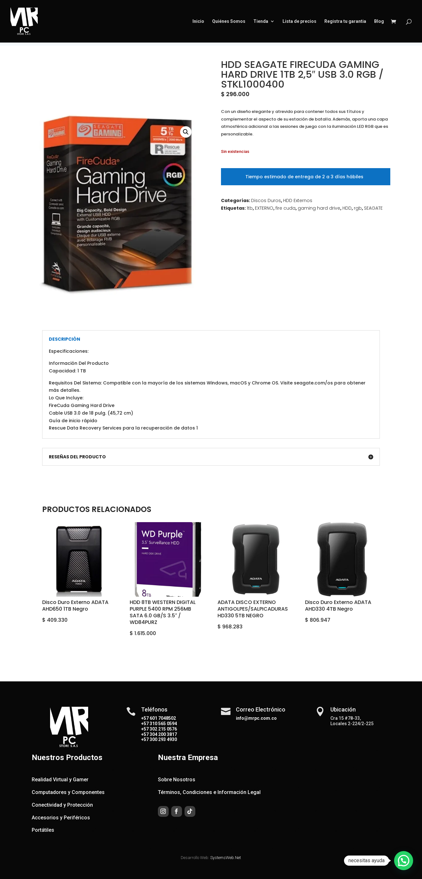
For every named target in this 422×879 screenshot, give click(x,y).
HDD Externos (297, 200)
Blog (379, 21)
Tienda (260, 21)
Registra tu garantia (345, 21)
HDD (347, 208)
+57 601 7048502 (158, 718)
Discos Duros (266, 200)
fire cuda (285, 208)
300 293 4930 (163, 739)
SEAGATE (373, 208)
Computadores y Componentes (68, 792)
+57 (145, 723)
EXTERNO (264, 208)
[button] (186, 132)
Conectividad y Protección (62, 805)
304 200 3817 (163, 734)
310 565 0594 (163, 723)
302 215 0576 (163, 728)
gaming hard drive (319, 208)
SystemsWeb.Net (225, 857)
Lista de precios (299, 21)
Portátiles (43, 830)
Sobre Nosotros (176, 780)
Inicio (198, 21)
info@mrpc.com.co (256, 718)
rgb (358, 208)
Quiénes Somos (228, 21)
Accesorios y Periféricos (61, 818)
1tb (250, 208)
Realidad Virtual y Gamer (60, 780)
